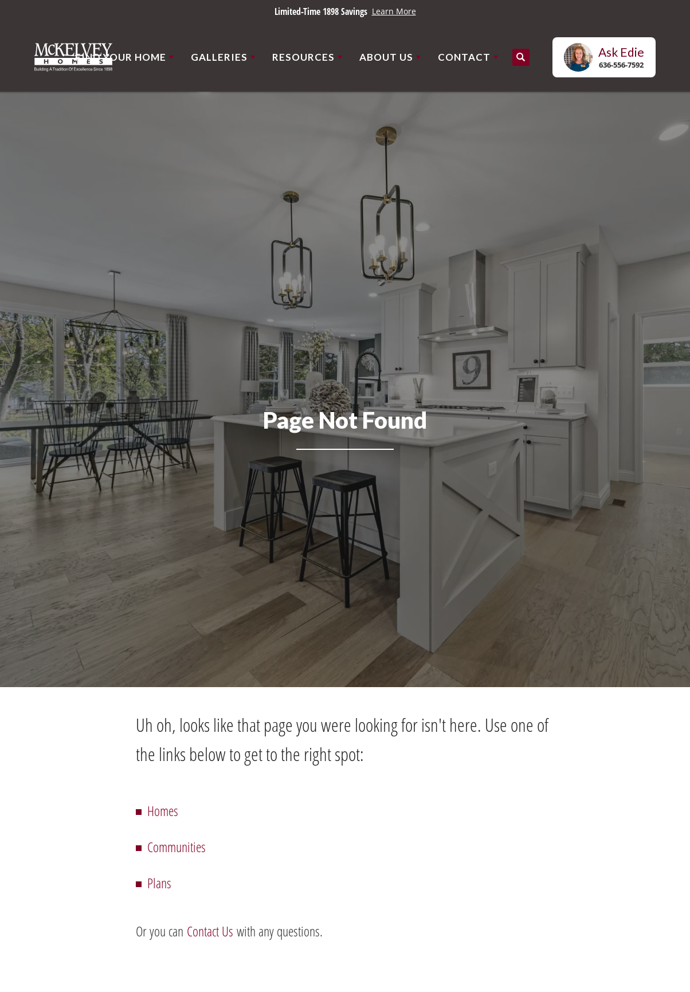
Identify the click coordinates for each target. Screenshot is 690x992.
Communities (176, 847)
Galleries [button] (219, 57)
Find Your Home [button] (120, 57)
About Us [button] (386, 57)
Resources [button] (303, 57)
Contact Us (210, 931)
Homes (162, 811)
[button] (521, 57)
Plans (159, 883)
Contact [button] (464, 57)
